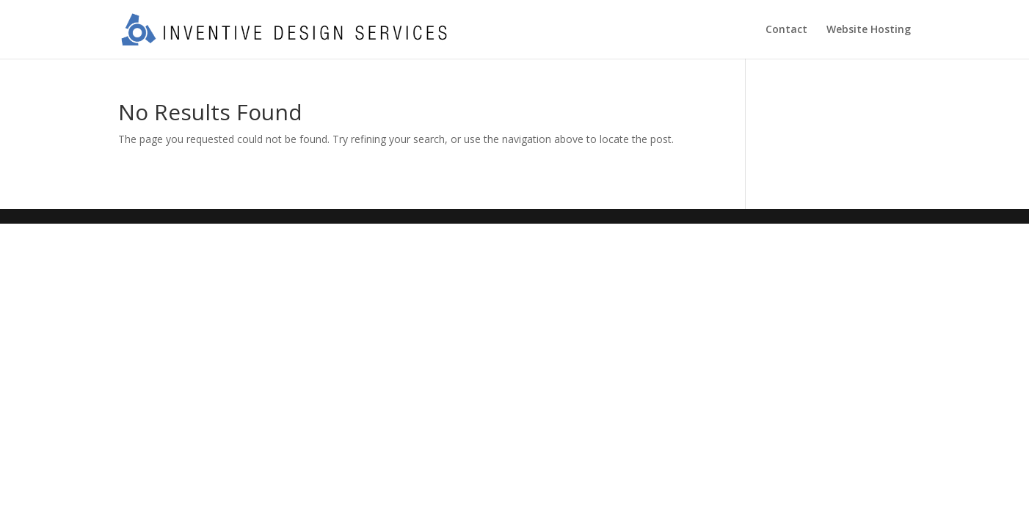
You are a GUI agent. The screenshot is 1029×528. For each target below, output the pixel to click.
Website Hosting (868, 30)
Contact (786, 30)
